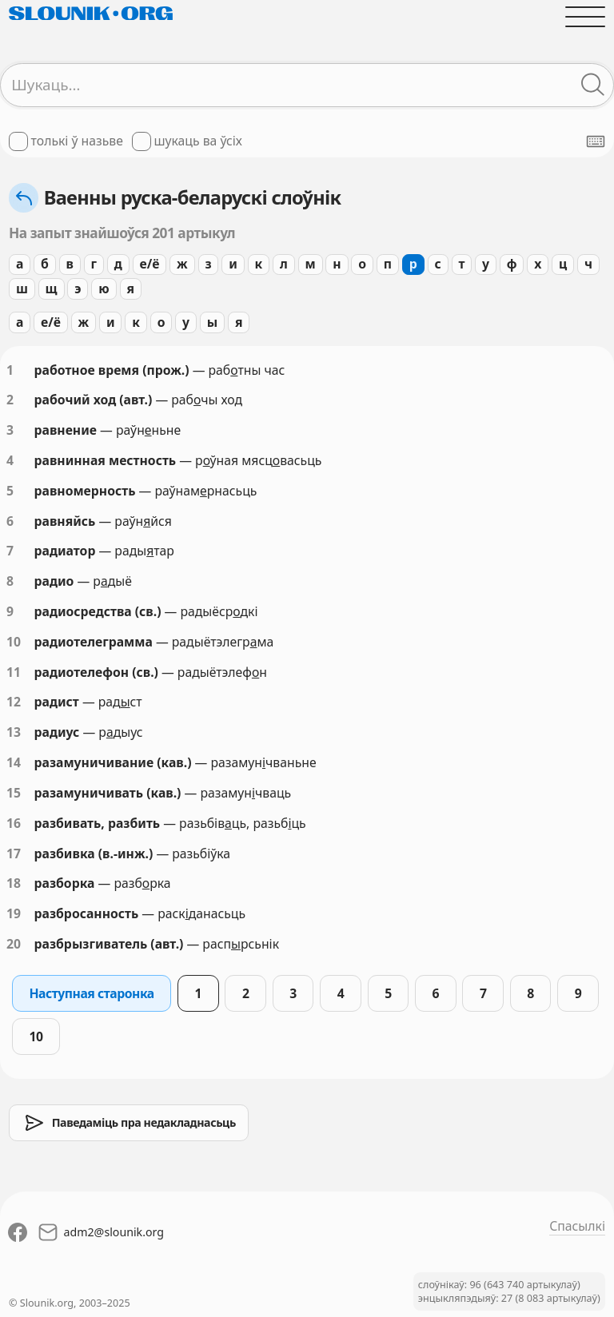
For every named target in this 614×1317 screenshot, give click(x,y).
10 (13, 642)
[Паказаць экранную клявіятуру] (595, 141)
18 (13, 883)
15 (13, 793)
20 (13, 944)
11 (13, 672)
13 (13, 732)
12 (13, 701)
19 (13, 913)
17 (13, 853)
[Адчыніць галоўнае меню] (585, 17)
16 (13, 823)
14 (13, 762)
